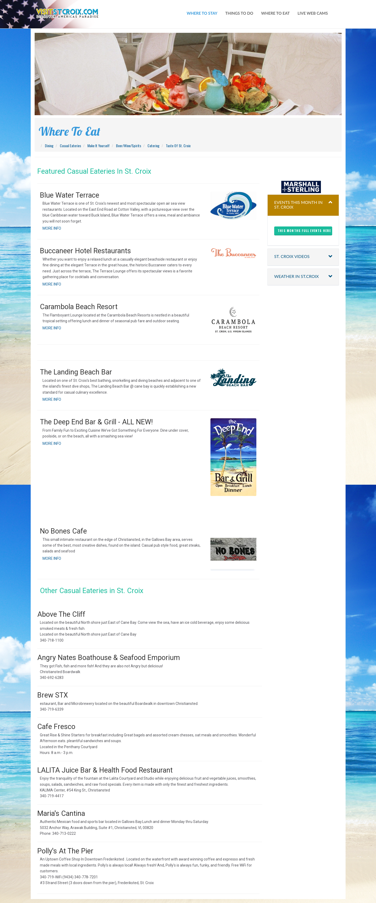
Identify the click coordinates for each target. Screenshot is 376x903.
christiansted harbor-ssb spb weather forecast (303, 170)
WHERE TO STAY (202, 13)
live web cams (313, 13)
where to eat (275, 13)
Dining (49, 145)
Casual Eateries (70, 145)
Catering (153, 145)
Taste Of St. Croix (178, 145)
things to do (239, 13)
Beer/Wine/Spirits (128, 145)
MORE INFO (52, 228)
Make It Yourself (98, 145)
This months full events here (304, 230)
